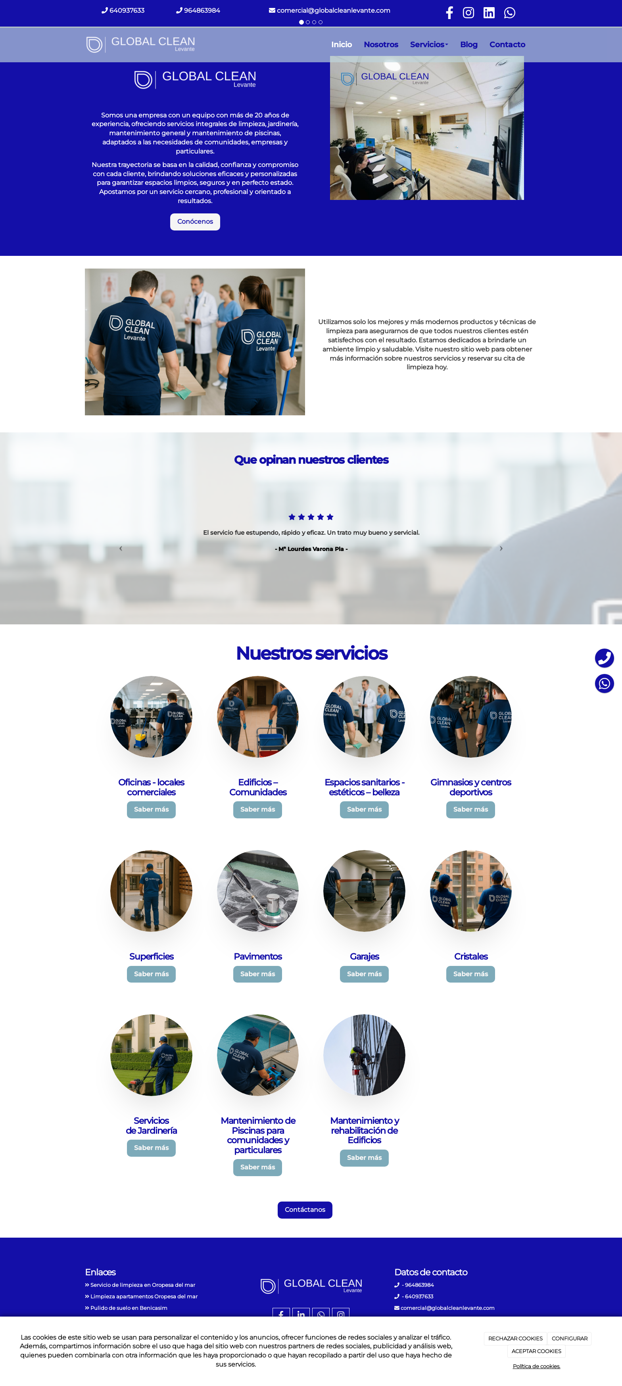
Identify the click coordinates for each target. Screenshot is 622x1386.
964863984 (201, 10)
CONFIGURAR (569, 1338)
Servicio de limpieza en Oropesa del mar (142, 1285)
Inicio (341, 44)
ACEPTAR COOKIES (536, 1351)
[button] (119, 545)
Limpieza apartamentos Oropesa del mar (144, 1297)
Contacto (507, 44)
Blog (469, 44)
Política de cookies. (537, 1366)
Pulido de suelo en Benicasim (128, 1308)
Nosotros (381, 44)
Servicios (429, 44)
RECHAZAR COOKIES (515, 1338)
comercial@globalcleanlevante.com (329, 10)
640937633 (126, 10)
